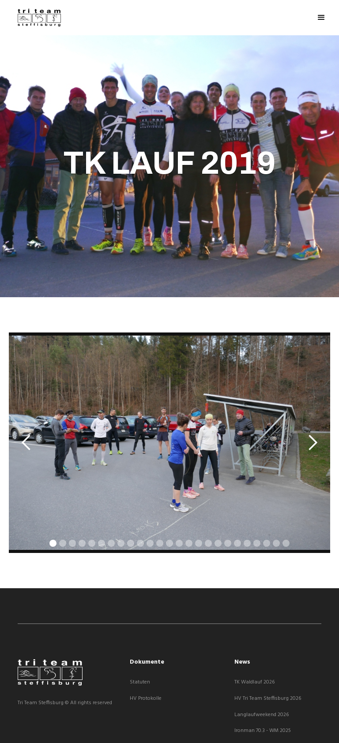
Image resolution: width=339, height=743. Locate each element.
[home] (39, 17)
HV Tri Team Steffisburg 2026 (267, 698)
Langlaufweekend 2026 (261, 715)
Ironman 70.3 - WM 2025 (262, 731)
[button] (321, 17)
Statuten (140, 682)
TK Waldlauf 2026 (254, 682)
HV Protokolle (146, 698)
